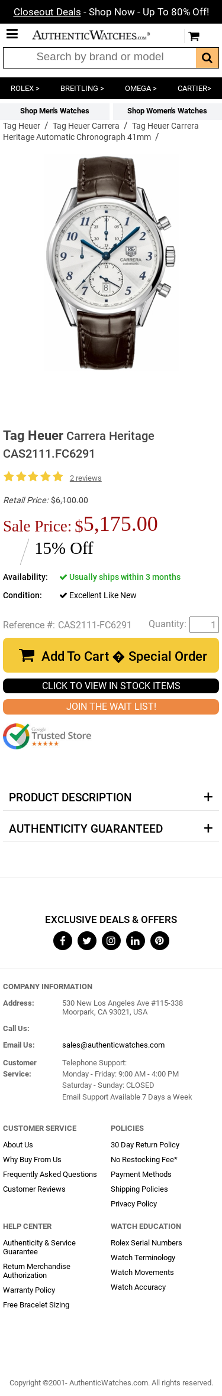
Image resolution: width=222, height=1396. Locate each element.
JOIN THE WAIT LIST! (111, 706)
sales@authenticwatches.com (113, 1045)
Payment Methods (141, 1174)
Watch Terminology (143, 1257)
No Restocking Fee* (144, 1159)
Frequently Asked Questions (50, 1174)
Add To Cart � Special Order (124, 656)
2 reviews (86, 478)
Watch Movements (142, 1272)
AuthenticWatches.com (99, 35)
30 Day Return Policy (145, 1144)
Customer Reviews (34, 1189)
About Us (18, 1144)
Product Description (70, 797)
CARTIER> (194, 88)
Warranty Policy (29, 1290)
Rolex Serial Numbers (146, 1242)
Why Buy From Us (32, 1159)
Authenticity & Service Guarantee (39, 1247)
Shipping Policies (139, 1189)
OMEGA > (141, 88)
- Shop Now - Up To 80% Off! (111, 12)
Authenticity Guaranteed (86, 829)
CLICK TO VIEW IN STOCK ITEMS (111, 686)
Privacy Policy (134, 1203)
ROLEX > (25, 88)
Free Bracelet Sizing (36, 1304)
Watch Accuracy (138, 1287)
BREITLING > (82, 88)
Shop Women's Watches (167, 110)
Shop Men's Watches (54, 110)
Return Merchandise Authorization (36, 1271)
